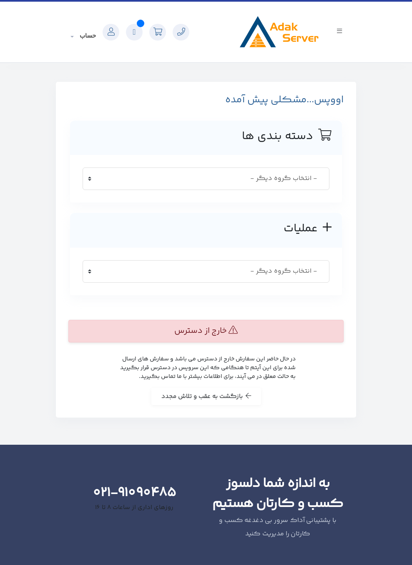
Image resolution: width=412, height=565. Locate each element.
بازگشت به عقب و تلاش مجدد (206, 396)
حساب (87, 36)
